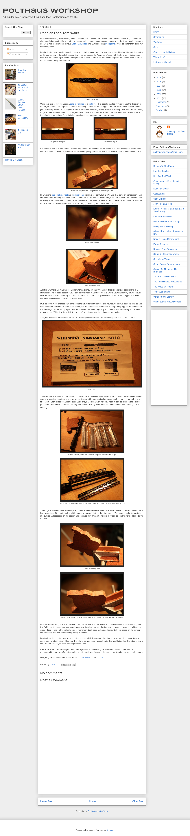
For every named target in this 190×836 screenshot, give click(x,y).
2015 (159, 81)
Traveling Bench (22, 71)
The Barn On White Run (164, 276)
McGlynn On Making (163, 226)
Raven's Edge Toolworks (165, 249)
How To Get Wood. (14, 160)
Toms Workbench (161, 292)
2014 (159, 86)
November (161, 106)
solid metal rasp (77, 104)
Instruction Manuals (162, 62)
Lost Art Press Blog (162, 216)
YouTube (157, 42)
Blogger (110, 830)
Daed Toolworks (161, 188)
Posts (11, 49)
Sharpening (158, 37)
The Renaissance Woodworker (168, 281)
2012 (159, 94)
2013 (159, 90)
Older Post (138, 801)
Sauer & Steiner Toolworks (166, 254)
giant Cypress (160, 199)
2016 (159, 77)
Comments (13, 54)
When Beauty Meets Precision (167, 301)
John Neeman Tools (162, 204)
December (161, 102)
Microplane (110, 44)
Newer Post (46, 801)
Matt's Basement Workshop (166, 221)
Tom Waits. (85, 657)
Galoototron (159, 194)
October (160, 110)
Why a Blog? (159, 57)
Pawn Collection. (23, 116)
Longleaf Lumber (161, 171)
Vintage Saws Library (163, 297)
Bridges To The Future (164, 166)
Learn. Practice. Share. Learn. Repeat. (22, 104)
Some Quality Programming (166, 264)
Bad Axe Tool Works (163, 176)
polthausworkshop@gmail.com (168, 152)
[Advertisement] (92, 773)
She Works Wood (161, 259)
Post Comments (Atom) (98, 811)
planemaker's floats (60, 195)
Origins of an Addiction (164, 52)
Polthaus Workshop (50, 11)
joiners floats (78, 195)
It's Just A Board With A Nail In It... (24, 87)
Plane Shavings (160, 244)
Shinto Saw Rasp (79, 44)
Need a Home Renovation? (166, 239)
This (101, 657)
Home (92, 801)
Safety (156, 47)
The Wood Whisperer (163, 286)
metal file (92, 104)
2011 (159, 98)
